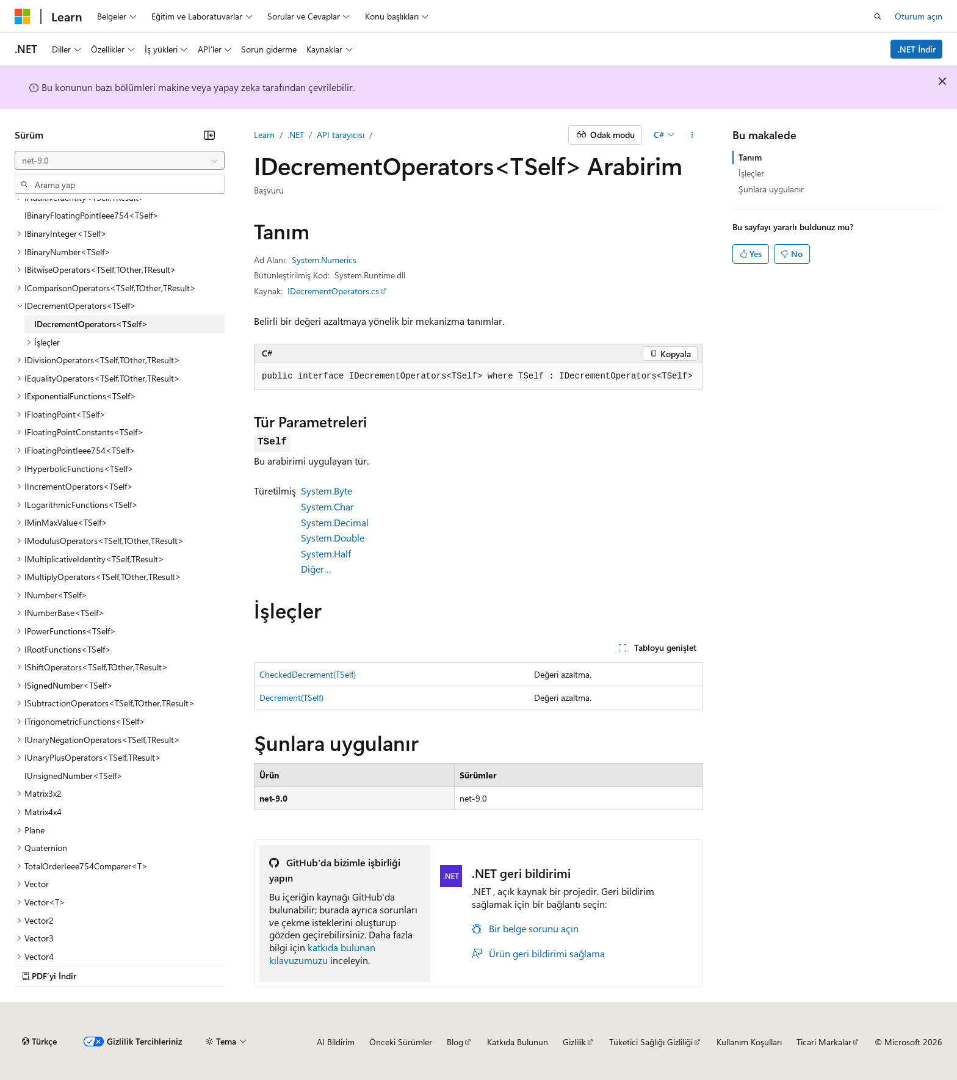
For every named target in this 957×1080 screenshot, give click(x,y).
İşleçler (751, 173)
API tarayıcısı (340, 134)
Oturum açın (918, 16)
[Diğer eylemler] (692, 135)
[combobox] (120, 160)
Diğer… (316, 568)
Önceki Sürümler (400, 1042)
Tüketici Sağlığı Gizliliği (651, 1042)
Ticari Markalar (823, 1042)
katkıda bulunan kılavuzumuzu (322, 953)
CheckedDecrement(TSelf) (307, 674)
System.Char (327, 506)
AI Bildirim (336, 1042)
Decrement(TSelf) (291, 697)
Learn (264, 134)
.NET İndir (917, 49)
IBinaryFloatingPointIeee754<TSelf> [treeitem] (91, 215)
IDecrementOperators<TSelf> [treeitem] (91, 324)
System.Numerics (324, 260)
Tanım (750, 157)
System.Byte (326, 490)
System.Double (332, 537)
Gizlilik (574, 1042)
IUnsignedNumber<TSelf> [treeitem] (73, 775)
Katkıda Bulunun (517, 1042)
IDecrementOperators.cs (333, 291)
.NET (295, 134)
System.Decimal (335, 522)
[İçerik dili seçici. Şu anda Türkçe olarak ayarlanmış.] (39, 1041)
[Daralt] (209, 135)
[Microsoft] (23, 16)
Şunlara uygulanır (771, 189)
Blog (455, 1042)
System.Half (326, 553)
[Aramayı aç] (877, 16)
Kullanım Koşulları (749, 1042)
